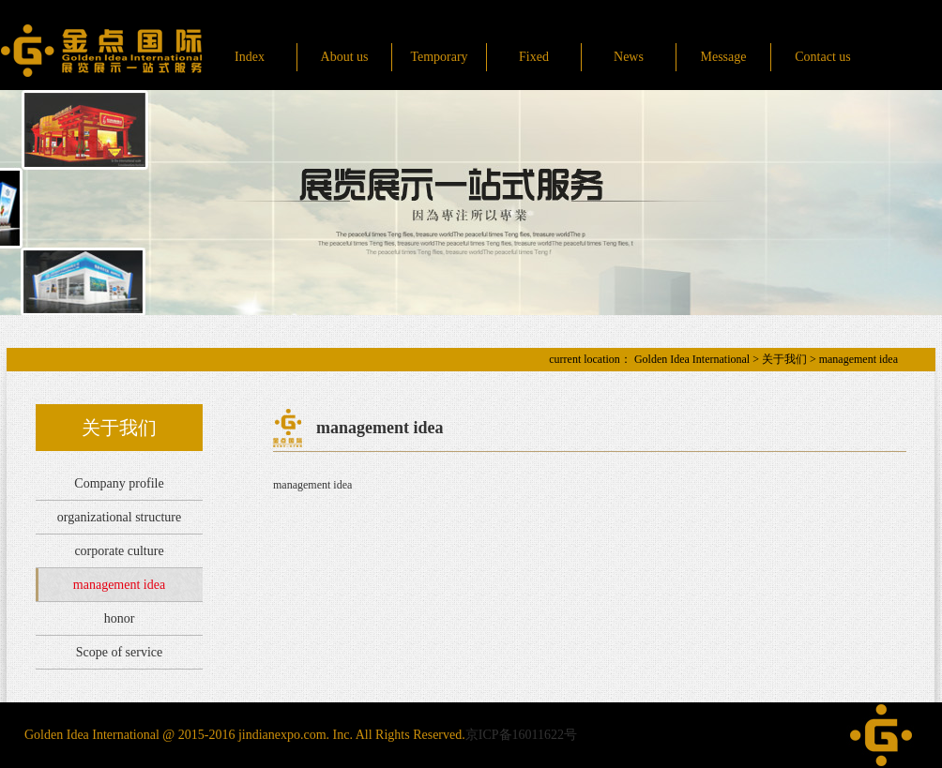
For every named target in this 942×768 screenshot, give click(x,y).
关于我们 (784, 359)
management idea (119, 585)
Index (250, 57)
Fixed (534, 57)
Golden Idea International (692, 359)
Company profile (118, 483)
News (629, 57)
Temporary (438, 57)
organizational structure (119, 517)
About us (345, 57)
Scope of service (119, 652)
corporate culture (118, 551)
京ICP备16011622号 (521, 735)
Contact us (823, 57)
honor (119, 618)
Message (724, 57)
